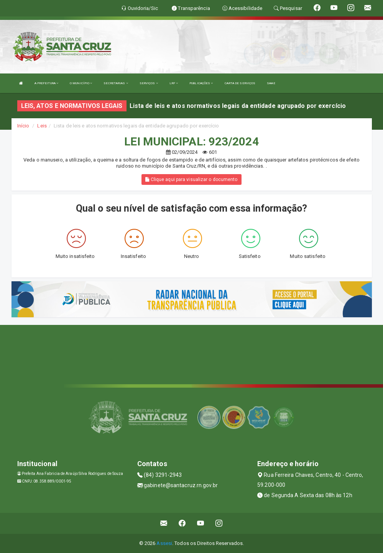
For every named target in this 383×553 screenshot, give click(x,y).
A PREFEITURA (46, 83)
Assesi (164, 543)
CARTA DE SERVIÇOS (240, 83)
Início (23, 126)
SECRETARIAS (116, 83)
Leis (41, 126)
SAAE (271, 83)
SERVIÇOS (149, 83)
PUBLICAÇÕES (201, 83)
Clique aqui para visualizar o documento (191, 179)
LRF (173, 83)
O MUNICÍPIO (81, 83)
